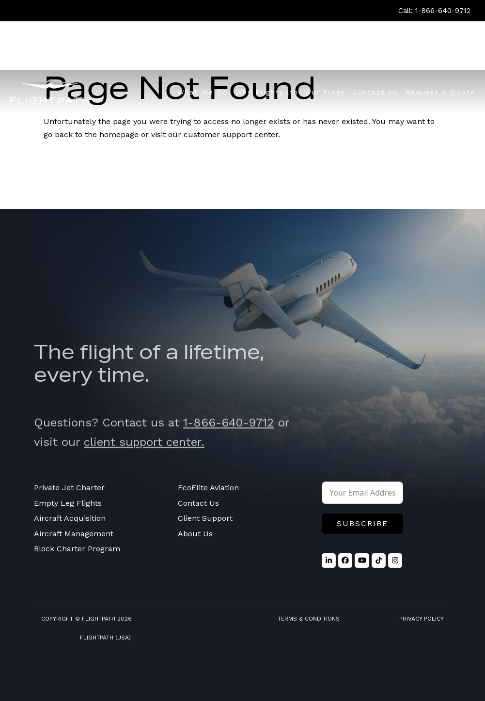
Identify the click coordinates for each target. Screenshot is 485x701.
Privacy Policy (421, 618)
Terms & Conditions (309, 618)
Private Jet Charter (69, 487)
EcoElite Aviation (208, 487)
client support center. (144, 451)
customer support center (231, 134)
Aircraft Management (73, 533)
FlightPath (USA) (105, 637)
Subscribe (362, 523)
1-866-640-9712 (228, 432)
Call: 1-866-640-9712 (434, 10)
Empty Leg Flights (68, 503)
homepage (119, 134)
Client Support (205, 518)
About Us (195, 533)
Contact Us (198, 503)
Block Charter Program (77, 548)
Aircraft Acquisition (70, 518)
